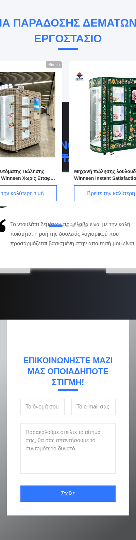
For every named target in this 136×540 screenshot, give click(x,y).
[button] (28, 241)
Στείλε (68, 493)
